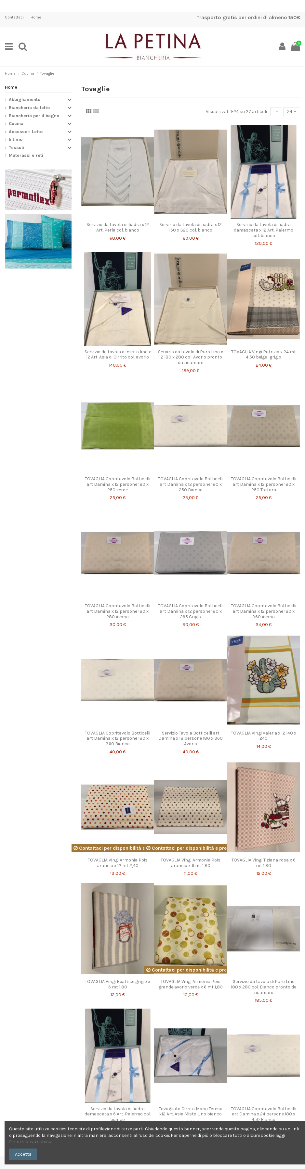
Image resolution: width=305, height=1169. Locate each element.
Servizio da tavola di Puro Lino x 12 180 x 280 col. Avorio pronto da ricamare (190, 357)
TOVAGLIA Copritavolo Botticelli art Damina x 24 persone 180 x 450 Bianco (263, 1114)
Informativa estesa (31, 1141)
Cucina (16, 123)
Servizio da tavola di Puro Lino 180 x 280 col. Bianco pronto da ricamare (264, 987)
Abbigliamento (24, 99)
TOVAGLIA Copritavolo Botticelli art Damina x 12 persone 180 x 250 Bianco (190, 484)
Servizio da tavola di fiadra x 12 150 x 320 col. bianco (190, 227)
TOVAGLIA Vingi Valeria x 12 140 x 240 (263, 735)
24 (291, 111)
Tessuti (16, 147)
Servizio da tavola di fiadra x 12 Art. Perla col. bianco (117, 227)
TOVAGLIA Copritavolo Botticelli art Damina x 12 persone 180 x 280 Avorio (117, 611)
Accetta (23, 1154)
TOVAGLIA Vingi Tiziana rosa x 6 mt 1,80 (264, 862)
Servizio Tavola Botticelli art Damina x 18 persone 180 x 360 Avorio (190, 738)
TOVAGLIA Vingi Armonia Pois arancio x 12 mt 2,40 (118, 862)
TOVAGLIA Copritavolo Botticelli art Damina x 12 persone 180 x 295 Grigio (190, 611)
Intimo (15, 139)
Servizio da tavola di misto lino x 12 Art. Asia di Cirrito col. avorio (118, 354)
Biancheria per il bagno (34, 116)
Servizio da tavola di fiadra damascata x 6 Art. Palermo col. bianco (118, 1114)
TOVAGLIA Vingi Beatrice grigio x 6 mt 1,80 (117, 984)
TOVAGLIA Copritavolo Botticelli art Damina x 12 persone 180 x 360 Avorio (263, 611)
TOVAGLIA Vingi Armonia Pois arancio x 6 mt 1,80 (190, 862)
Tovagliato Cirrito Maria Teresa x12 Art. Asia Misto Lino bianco (190, 1111)
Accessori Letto (26, 131)
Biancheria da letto (29, 107)
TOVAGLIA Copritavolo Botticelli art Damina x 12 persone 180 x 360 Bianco (117, 738)
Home (36, 17)
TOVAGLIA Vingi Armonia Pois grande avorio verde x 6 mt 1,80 (190, 984)
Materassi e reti (26, 155)
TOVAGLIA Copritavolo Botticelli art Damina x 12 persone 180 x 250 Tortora (263, 484)
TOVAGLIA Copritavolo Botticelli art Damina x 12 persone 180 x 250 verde (117, 484)
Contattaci (15, 17)
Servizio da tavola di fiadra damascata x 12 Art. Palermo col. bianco (263, 230)
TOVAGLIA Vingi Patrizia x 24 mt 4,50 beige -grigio (263, 354)
